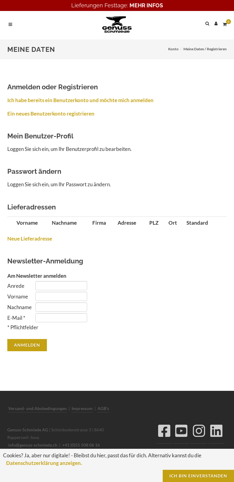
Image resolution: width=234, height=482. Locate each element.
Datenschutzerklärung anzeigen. (44, 463)
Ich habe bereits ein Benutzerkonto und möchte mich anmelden (80, 100)
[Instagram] (199, 432)
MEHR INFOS (146, 5)
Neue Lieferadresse (29, 238)
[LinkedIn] (216, 432)
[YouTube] (181, 432)
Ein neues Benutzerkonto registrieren (50, 113)
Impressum (82, 408)
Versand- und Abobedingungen (37, 408)
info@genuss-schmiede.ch (32, 445)
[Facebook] (164, 432)
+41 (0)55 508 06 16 (81, 445)
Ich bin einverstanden (198, 475)
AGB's (103, 408)
